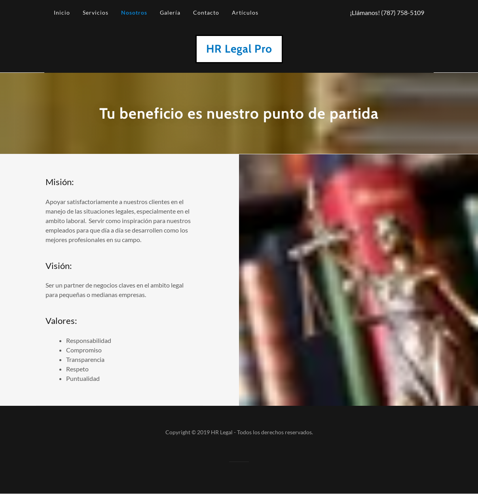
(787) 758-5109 (402, 12)
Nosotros (134, 12)
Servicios (95, 12)
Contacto (206, 12)
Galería (170, 12)
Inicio (62, 12)
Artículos (245, 12)
